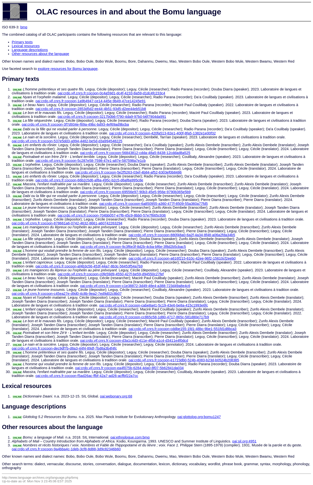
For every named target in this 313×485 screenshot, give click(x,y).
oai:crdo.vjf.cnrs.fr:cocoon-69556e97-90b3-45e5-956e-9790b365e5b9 (135, 192)
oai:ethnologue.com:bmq (130, 437)
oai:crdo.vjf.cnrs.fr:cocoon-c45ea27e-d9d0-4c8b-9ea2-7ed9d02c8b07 (67, 294)
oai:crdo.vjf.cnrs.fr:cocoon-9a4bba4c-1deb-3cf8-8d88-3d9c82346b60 (66, 449)
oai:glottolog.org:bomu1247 (199, 417)
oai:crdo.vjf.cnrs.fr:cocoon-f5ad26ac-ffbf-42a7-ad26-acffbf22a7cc (86, 376)
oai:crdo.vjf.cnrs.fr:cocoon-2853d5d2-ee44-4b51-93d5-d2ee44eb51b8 (90, 109)
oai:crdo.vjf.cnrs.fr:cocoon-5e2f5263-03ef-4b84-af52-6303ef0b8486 (128, 172)
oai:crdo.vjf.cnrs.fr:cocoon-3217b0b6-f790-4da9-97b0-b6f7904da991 (111, 117)
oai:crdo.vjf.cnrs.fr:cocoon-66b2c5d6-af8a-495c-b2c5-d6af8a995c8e (89, 180)
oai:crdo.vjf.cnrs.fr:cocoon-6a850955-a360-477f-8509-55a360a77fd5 (153, 204)
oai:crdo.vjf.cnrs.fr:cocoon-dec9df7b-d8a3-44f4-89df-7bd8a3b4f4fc (64, 348)
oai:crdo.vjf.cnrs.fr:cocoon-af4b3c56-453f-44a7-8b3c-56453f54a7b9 (89, 266)
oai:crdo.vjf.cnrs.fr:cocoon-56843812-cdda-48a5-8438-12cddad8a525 (135, 153)
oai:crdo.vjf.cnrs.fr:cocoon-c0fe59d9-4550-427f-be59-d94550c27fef (110, 274)
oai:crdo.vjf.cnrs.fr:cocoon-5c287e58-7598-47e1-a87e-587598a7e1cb (90, 161)
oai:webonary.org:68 (116, 396)
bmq (23, 27)
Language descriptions (30, 50)
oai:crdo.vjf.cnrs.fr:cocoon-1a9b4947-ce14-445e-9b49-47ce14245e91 (90, 101)
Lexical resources (26, 46)
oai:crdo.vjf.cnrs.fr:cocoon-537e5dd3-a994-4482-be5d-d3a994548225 (67, 141)
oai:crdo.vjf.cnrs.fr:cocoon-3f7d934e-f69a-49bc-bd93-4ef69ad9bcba (75, 124)
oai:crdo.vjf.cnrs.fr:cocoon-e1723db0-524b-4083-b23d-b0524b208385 (183, 360)
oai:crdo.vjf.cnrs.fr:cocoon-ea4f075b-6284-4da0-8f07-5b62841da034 (129, 368)
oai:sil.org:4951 (244, 441)
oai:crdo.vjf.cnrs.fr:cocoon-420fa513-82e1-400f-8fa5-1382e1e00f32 (162, 133)
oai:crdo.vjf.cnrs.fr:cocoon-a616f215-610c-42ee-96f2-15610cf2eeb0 (181, 258)
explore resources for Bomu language (68, 69)
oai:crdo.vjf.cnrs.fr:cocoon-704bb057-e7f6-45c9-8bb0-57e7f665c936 (111, 215)
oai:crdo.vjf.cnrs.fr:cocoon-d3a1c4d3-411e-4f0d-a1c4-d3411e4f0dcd (134, 340)
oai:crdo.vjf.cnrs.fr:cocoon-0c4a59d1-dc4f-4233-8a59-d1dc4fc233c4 (111, 93)
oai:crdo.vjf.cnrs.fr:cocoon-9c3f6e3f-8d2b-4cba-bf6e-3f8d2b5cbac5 (133, 247)
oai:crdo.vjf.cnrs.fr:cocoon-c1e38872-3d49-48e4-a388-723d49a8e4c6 (135, 286)
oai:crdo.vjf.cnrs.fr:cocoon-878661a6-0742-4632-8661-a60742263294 (67, 223)
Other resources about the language (40, 54)
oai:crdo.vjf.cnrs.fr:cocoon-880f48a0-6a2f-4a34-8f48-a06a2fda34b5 (181, 235)
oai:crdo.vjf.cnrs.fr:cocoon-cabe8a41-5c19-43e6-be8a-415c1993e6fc (153, 305)
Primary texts (22, 42)
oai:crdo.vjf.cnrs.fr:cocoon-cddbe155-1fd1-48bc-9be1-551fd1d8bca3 (182, 329)
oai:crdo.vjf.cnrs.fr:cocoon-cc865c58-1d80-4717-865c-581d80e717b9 (154, 317)
